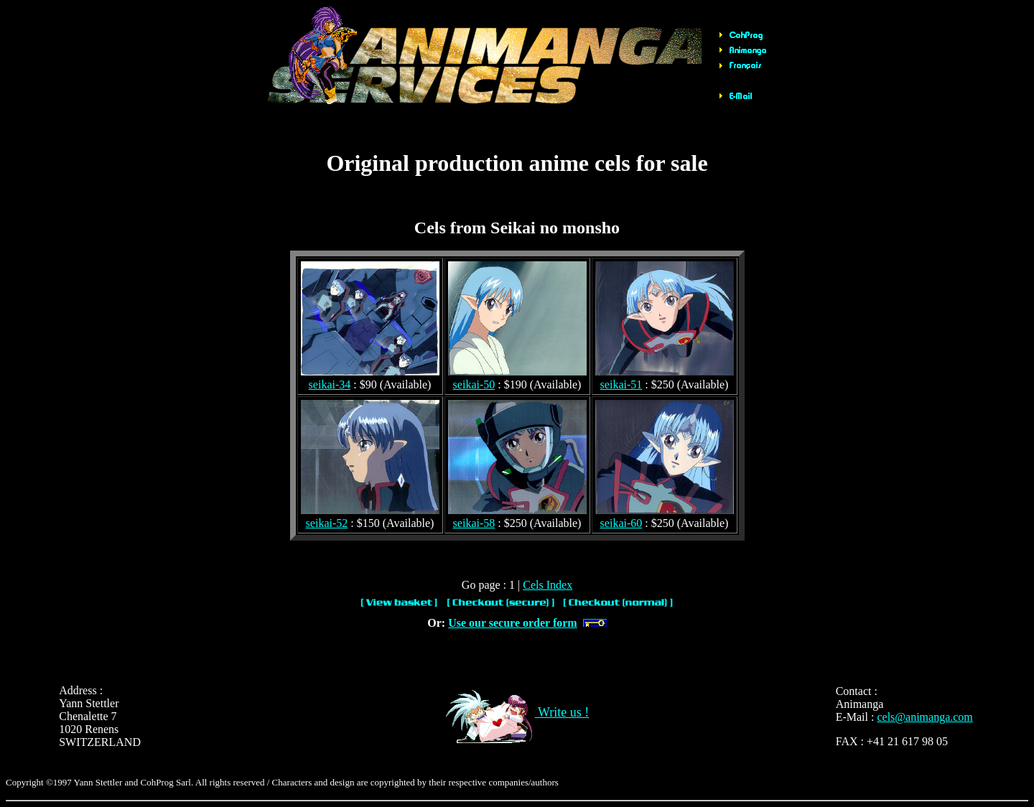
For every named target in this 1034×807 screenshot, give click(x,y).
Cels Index (547, 585)
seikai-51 (621, 384)
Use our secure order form (512, 623)
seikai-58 (474, 523)
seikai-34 (330, 384)
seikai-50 (474, 384)
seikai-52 (327, 523)
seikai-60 (621, 523)
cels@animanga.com (924, 717)
